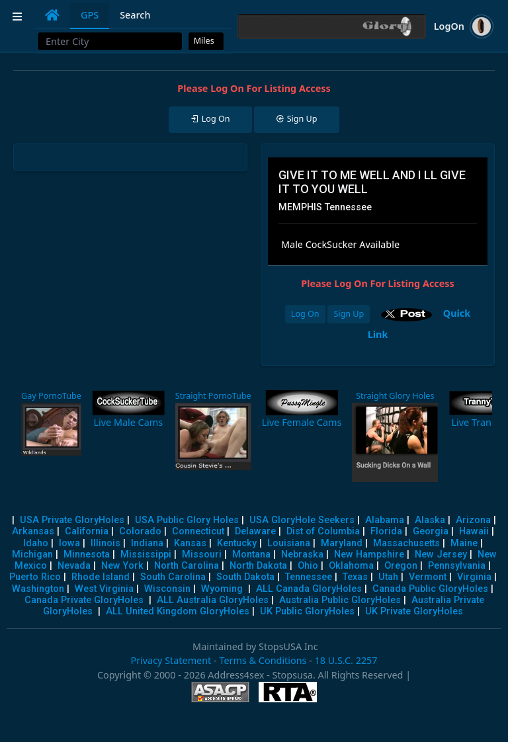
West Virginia (104, 589)
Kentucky (237, 543)
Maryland (341, 543)
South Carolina (173, 577)
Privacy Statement (170, 660)
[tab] (52, 15)
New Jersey (441, 554)
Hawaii (474, 531)
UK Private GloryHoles (414, 611)
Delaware (255, 531)
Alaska (430, 520)
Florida (386, 531)
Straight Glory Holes (395, 395)
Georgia (430, 531)
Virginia (474, 577)
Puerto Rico (35, 577)
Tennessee (308, 577)
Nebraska (302, 554)
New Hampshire (369, 554)
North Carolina (186, 565)
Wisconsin (167, 589)
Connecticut (198, 531)
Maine (464, 543)
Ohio (308, 565)
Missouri (202, 554)
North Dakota (258, 565)
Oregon (400, 565)
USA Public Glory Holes (187, 520)
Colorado (140, 531)
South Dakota (245, 577)
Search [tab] (135, 15)
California (86, 531)
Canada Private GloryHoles (84, 600)
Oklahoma (351, 565)
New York (122, 565)
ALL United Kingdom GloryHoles (177, 611)
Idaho (35, 543)
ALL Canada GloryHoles (309, 589)
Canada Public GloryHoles (430, 589)
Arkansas (33, 531)
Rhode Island (100, 577)
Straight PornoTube (213, 395)
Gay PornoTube (51, 395)
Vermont (427, 577)
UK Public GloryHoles (307, 611)
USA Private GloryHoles (72, 520)
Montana (251, 554)
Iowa (69, 543)
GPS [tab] (90, 15)
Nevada (74, 565)
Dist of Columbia (323, 531)
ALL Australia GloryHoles (213, 600)
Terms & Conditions (262, 660)
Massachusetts (406, 543)
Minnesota (87, 554)
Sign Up (348, 313)
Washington (38, 589)
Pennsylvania (457, 565)
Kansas (190, 543)
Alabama (384, 520)
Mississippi (145, 554)
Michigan (32, 554)
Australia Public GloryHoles (340, 600)
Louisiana (288, 543)
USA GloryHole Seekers (302, 520)
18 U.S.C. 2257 (346, 660)
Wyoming (222, 589)
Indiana (147, 543)
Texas (355, 577)
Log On (305, 313)
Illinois (105, 543)
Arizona (473, 520)
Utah (388, 577)
